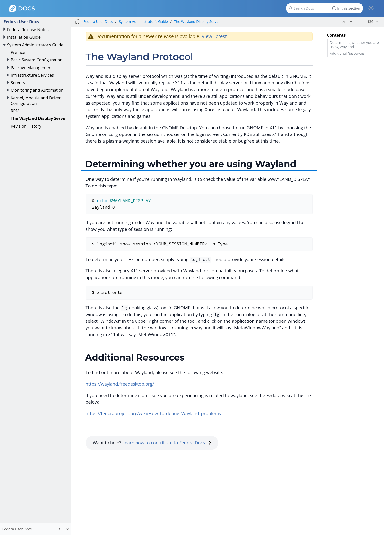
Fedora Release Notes (28, 29)
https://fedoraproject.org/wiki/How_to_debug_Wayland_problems (153, 413)
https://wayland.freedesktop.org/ (120, 384)
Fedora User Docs (21, 21)
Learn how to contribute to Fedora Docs (166, 443)
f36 (370, 21)
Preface (18, 52)
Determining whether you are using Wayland (354, 44)
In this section (346, 8)
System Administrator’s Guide (35, 45)
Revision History (26, 126)
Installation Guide (24, 37)
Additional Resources (347, 53)
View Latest (214, 36)
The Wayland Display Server (39, 118)
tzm (344, 21)
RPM (15, 111)
